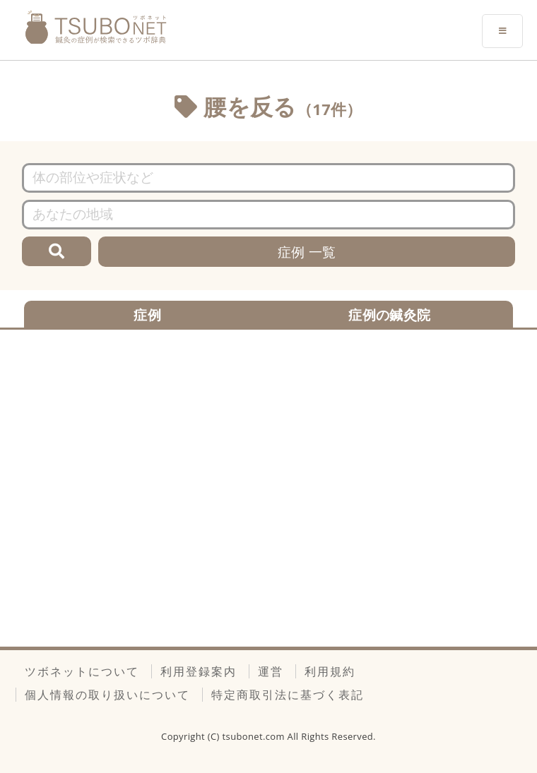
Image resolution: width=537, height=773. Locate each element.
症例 (147, 314)
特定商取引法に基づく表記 (287, 694)
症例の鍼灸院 (389, 314)
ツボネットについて (82, 671)
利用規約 (330, 671)
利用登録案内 (198, 671)
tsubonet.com (255, 736)
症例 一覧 (307, 251)
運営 (270, 671)
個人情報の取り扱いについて (107, 694)
